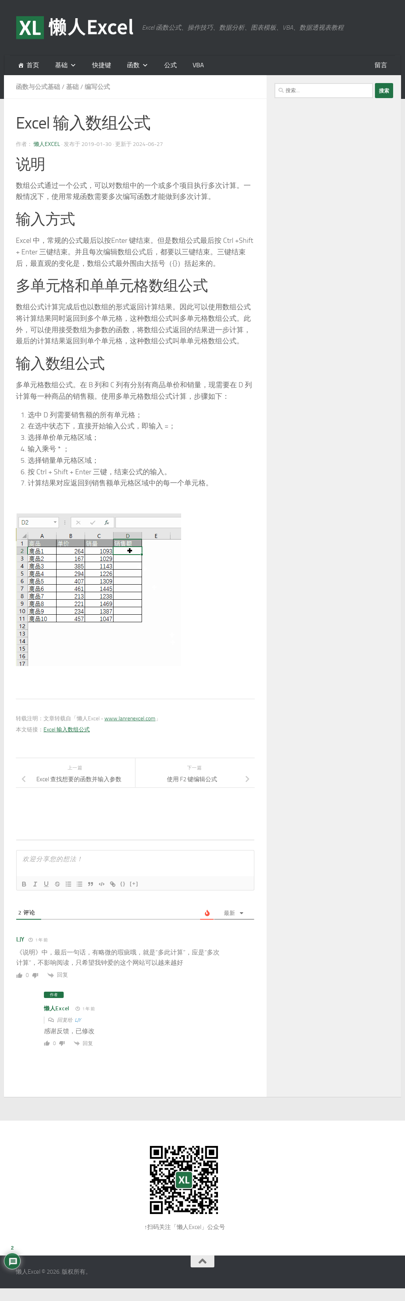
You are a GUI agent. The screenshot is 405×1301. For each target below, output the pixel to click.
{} (123, 883)
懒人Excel (47, 144)
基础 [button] (61, 65)
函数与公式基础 (38, 87)
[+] (134, 883)
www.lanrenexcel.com (129, 718)
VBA (198, 65)
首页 (32, 65)
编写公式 (97, 87)
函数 (133, 65)
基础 (72, 87)
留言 (381, 65)
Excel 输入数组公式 (67, 729)
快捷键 (101, 65)
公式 (170, 65)
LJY (78, 1020)
